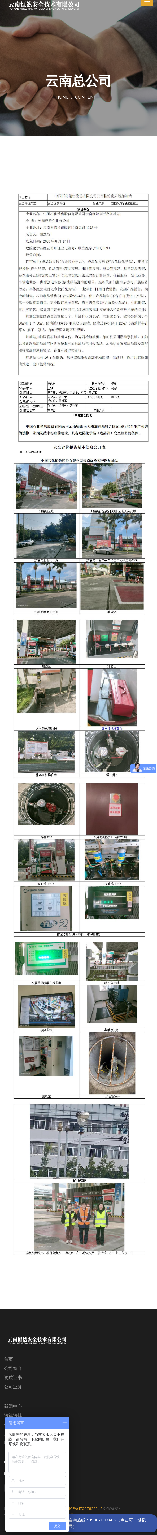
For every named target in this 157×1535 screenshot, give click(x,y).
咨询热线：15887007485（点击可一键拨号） (107, 1523)
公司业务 (13, 1387)
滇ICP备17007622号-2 (84, 1509)
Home (62, 97)
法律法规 (13, 1415)
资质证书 (13, 1378)
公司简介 (13, 1369)
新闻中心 (13, 1406)
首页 (8, 1359)
